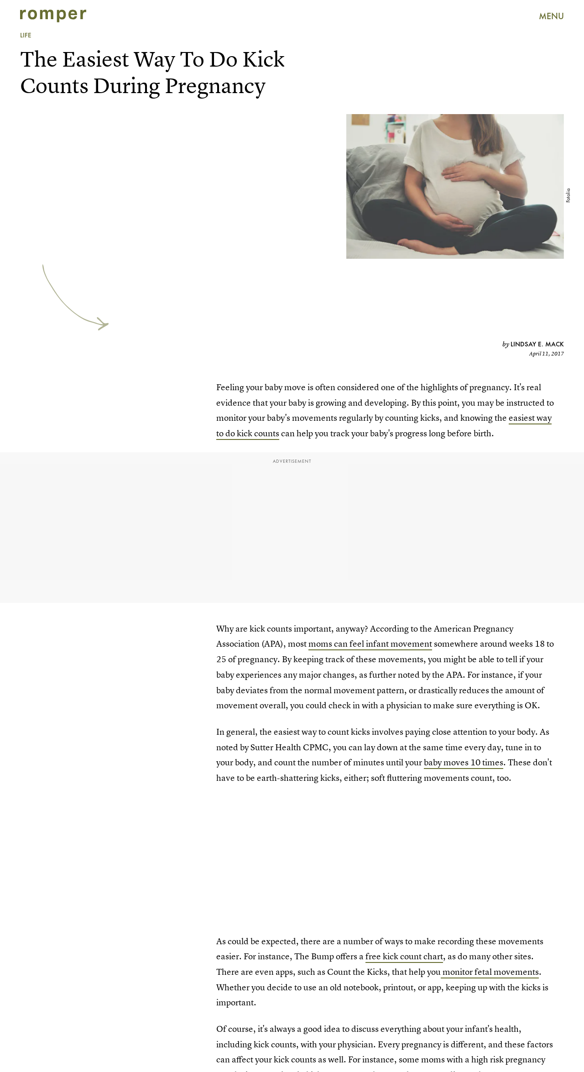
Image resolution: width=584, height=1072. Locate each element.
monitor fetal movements (490, 972)
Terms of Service (148, 735)
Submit (47, 721)
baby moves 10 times (463, 762)
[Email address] (108, 698)
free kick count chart (404, 956)
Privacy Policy (48, 740)
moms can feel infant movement (370, 643)
